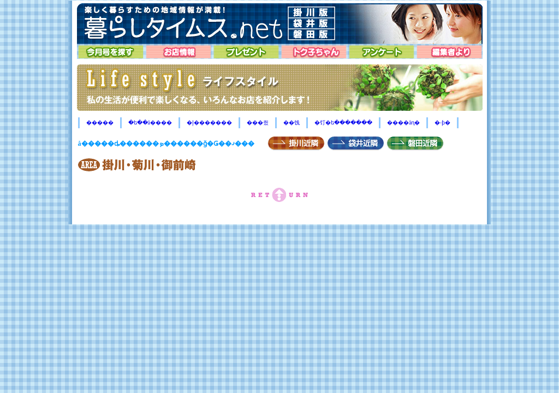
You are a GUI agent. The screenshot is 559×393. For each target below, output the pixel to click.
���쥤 (258, 123)
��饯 (291, 123)
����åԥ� (403, 123)
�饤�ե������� (343, 123)
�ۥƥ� (442, 123)
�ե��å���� (150, 123)
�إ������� (209, 123)
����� (100, 123)
